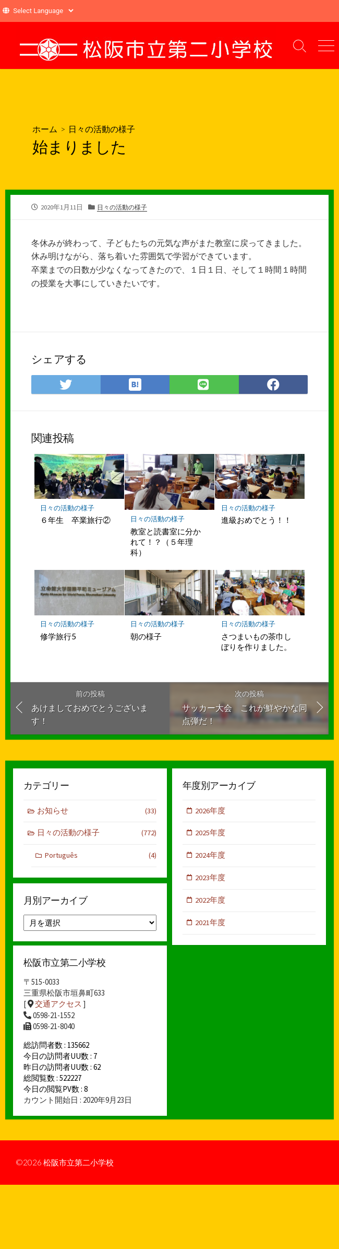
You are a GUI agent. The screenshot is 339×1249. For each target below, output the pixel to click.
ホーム (44, 129)
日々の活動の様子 (101, 129)
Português (100, 857)
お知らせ (97, 812)
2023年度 (211, 879)
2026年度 (211, 811)
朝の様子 (146, 636)
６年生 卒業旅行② (76, 519)
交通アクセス (58, 1006)
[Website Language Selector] (43, 10)
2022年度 (211, 902)
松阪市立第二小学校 (80, 1168)
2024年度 (211, 856)
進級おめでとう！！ (256, 519)
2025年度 (211, 834)
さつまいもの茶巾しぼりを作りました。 (256, 641)
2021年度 (211, 925)
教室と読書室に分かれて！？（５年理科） (166, 541)
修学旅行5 (59, 636)
